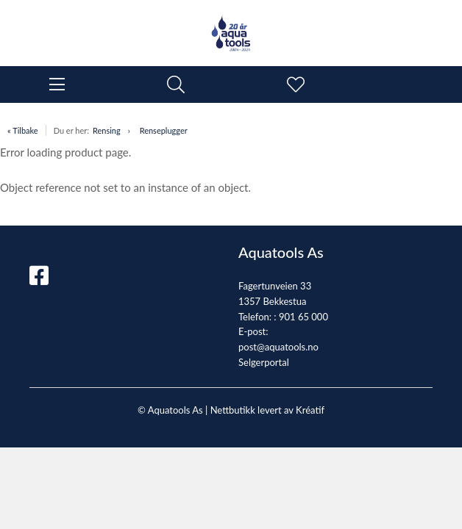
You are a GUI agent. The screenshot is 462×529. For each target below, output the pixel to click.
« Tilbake (22, 130)
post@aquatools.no (278, 347)
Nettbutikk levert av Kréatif (267, 410)
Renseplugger (164, 130)
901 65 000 (303, 317)
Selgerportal (263, 362)
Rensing (107, 130)
